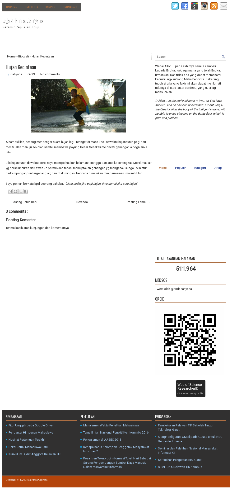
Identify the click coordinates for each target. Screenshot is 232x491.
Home (11, 56)
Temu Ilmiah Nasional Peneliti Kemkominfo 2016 (115, 432)
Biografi (24, 56)
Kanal (85, 42)
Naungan (11, 7)
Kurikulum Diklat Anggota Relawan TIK (35, 454)
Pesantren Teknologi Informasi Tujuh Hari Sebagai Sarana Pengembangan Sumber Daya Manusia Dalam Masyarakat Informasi (117, 463)
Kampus (50, 7)
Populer (180, 168)
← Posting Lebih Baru (22, 202)
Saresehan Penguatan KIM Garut (180, 460)
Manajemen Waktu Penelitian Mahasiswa (111, 425)
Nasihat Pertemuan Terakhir (27, 439)
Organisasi (70, 7)
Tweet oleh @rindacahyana (173, 289)
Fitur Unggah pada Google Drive (30, 425)
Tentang (31, 41)
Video (163, 168)
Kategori (200, 168)
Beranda (11, 42)
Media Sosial (104, 42)
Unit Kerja (31, 7)
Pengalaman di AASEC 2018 (102, 439)
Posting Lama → (138, 202)
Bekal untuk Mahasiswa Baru (28, 447)
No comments (50, 74)
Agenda (70, 42)
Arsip (218, 168)
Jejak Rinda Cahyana (23, 20)
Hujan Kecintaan (21, 67)
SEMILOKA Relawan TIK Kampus (180, 467)
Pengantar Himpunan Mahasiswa (31, 432)
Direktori (53, 41)
